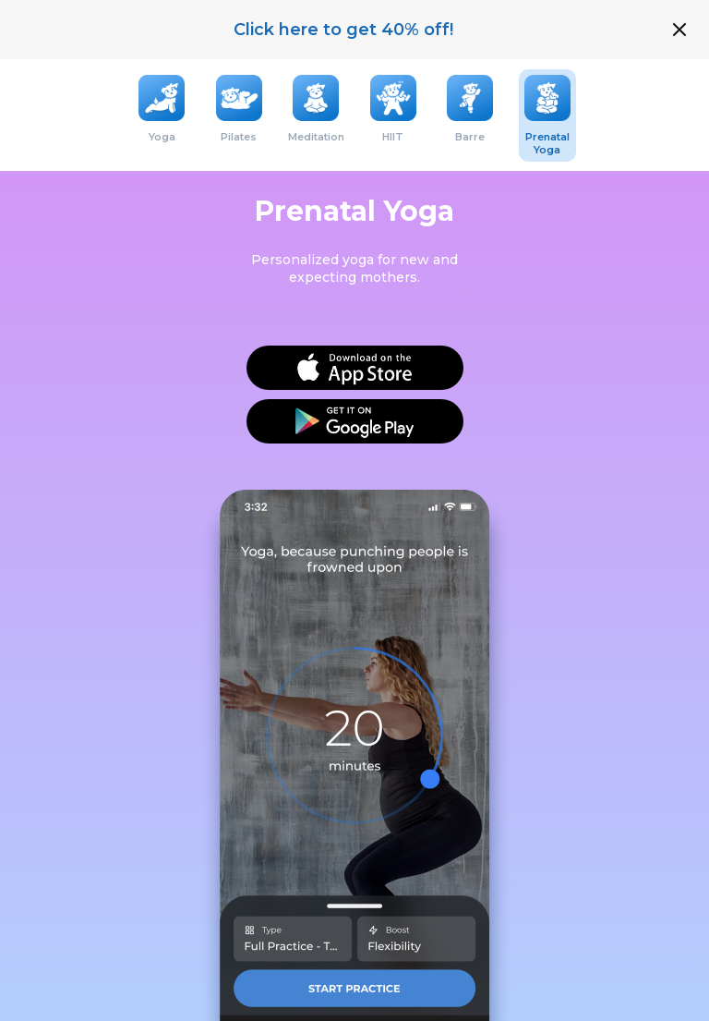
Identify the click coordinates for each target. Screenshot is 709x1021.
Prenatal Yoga (547, 143)
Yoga (162, 136)
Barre (470, 136)
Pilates (239, 136)
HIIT (392, 136)
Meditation (316, 136)
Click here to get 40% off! (343, 29)
